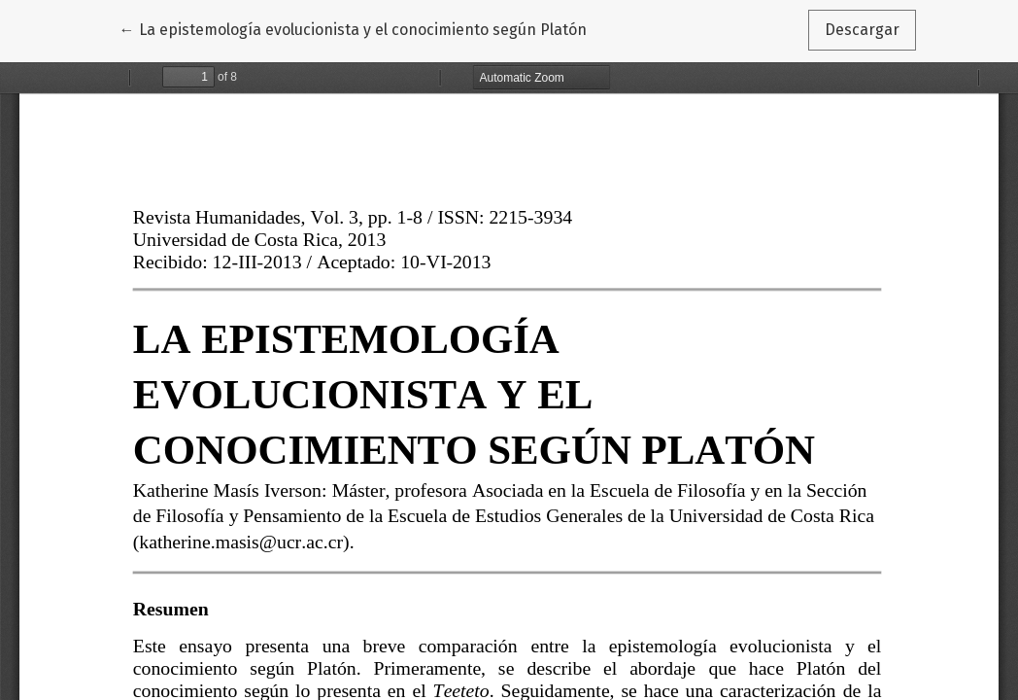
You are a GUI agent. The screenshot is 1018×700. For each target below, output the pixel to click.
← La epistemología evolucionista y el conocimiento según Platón (353, 28)
